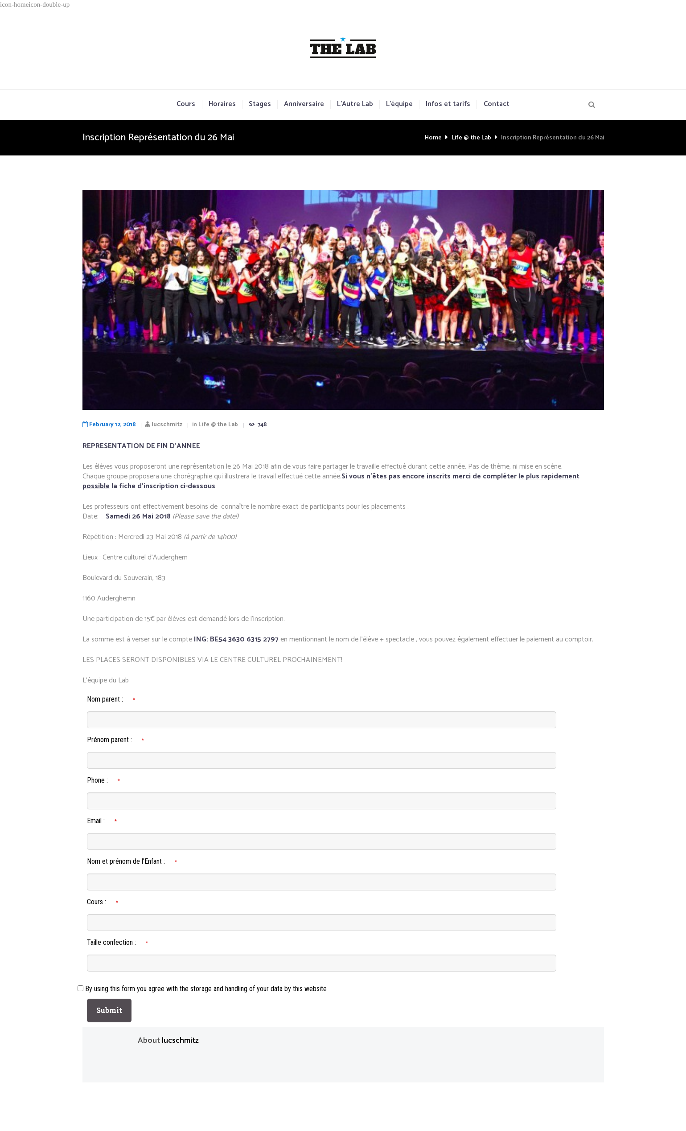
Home (433, 138)
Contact (496, 104)
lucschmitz (166, 424)
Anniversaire (304, 104)
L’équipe (399, 104)
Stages (260, 104)
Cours (186, 104)
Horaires (222, 104)
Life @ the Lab (471, 138)
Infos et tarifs (448, 104)
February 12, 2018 (112, 424)
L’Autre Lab (355, 104)
